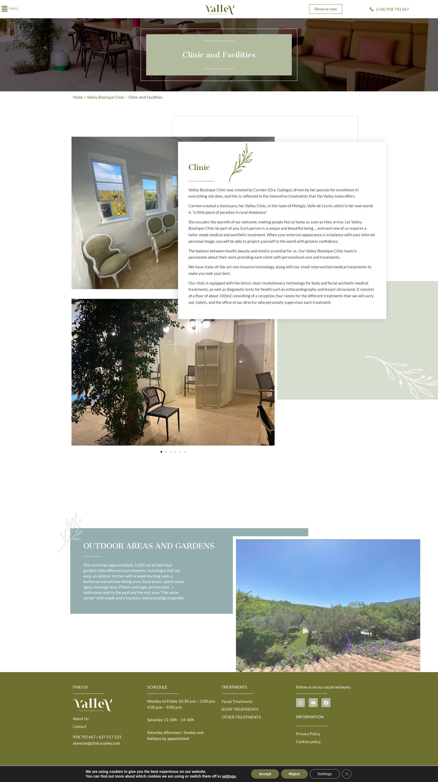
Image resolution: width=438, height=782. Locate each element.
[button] (73, 9)
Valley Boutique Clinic (106, 97)
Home (78, 97)
